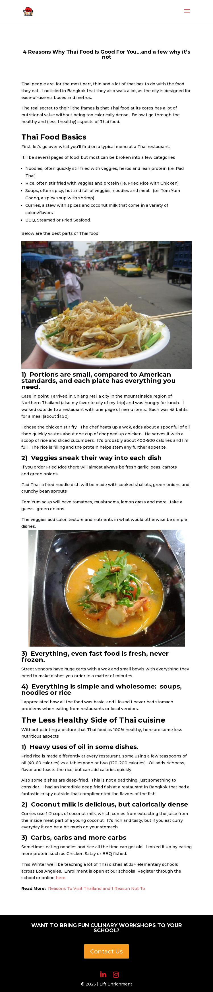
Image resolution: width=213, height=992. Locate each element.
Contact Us (106, 951)
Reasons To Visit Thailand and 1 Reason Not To (96, 888)
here (60, 877)
